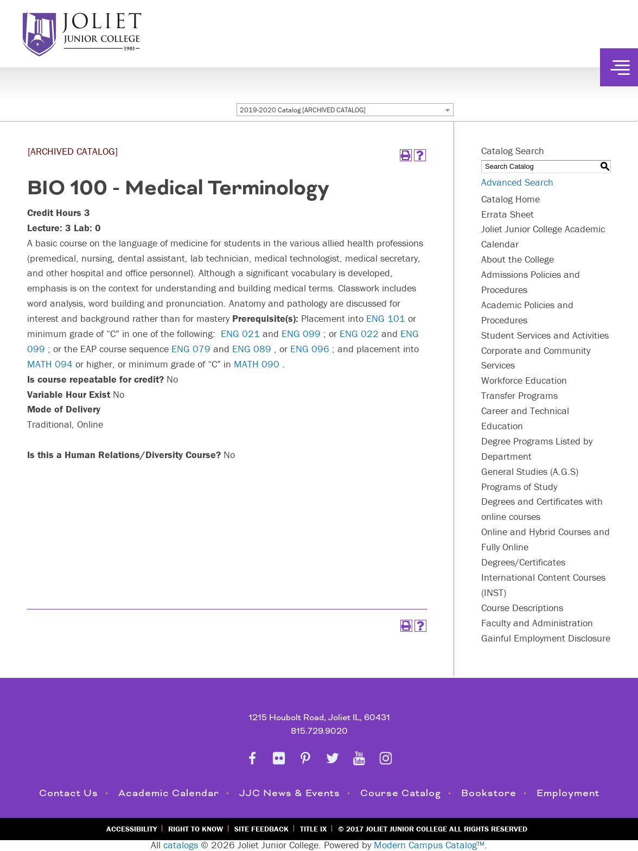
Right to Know (195, 829)
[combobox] (345, 109)
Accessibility (131, 829)
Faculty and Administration (537, 623)
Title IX (313, 829)
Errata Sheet (507, 214)
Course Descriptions (522, 607)
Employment (568, 793)
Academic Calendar (168, 793)
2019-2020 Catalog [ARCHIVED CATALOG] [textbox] (303, 110)
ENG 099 (301, 333)
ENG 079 (190, 348)
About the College (517, 259)
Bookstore (488, 793)
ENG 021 (240, 333)
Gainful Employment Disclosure (545, 638)
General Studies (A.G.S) (529, 471)
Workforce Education (524, 380)
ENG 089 (251, 348)
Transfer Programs (519, 395)
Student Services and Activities (545, 335)
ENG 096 (309, 348)
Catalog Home (510, 199)
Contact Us (68, 793)
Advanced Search (517, 182)
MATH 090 (256, 364)
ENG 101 (385, 318)
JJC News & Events (289, 793)
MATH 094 (50, 364)
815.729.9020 (319, 731)
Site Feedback (261, 829)
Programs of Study (519, 486)
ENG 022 (359, 333)
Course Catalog (400, 793)
